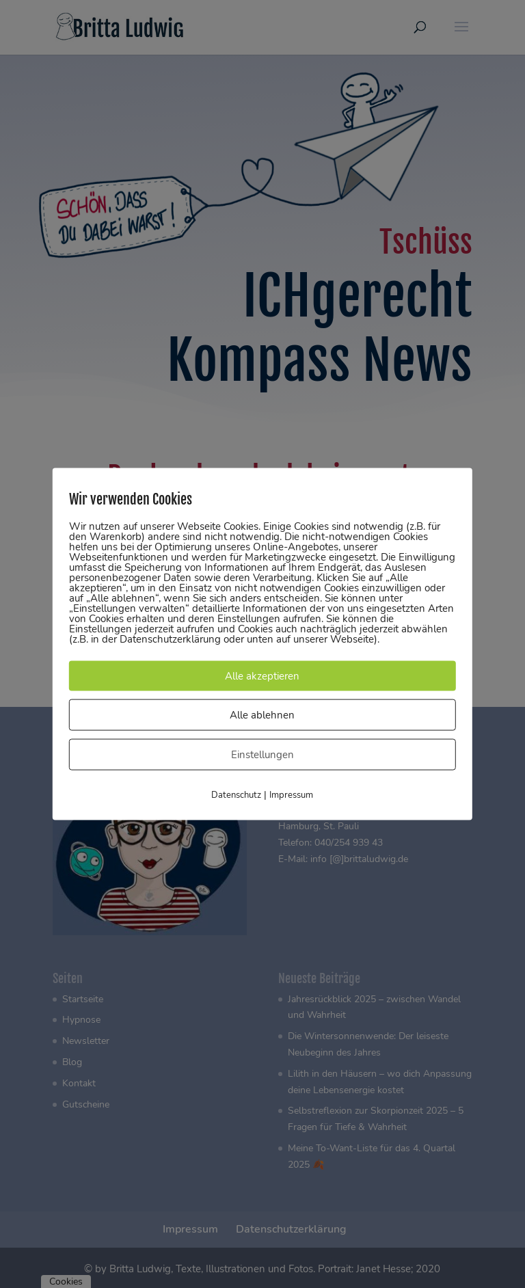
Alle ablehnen (262, 715)
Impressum (291, 795)
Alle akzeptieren (262, 676)
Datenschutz (236, 795)
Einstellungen (262, 755)
